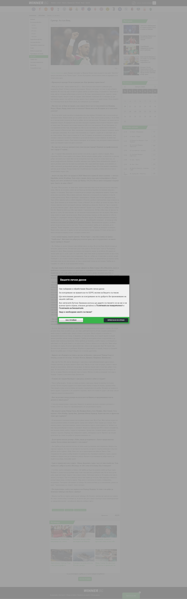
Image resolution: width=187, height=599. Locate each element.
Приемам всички (116, 320)
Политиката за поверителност (109, 305)
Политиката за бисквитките (71, 308)
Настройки (71, 320)
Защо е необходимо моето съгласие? (75, 312)
